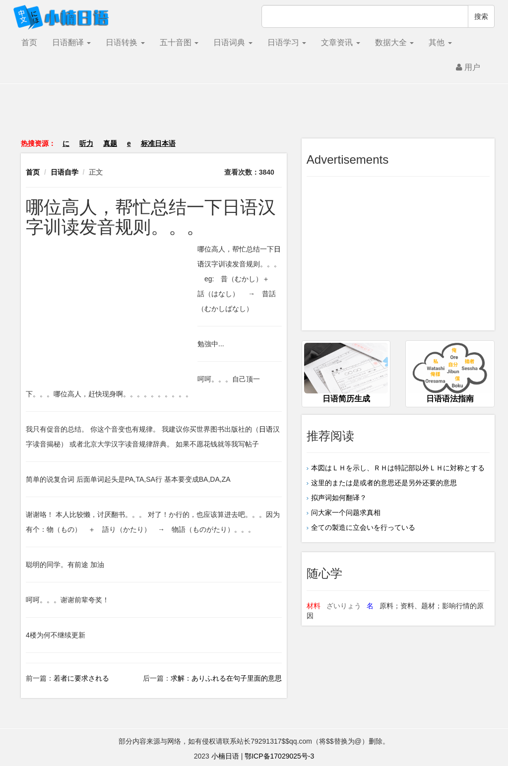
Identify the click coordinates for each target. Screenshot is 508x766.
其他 (440, 42)
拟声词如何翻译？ (339, 498)
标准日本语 (158, 143)
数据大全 (394, 42)
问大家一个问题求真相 (346, 512)
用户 (468, 67)
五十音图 (179, 42)
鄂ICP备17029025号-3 (279, 756)
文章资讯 (340, 42)
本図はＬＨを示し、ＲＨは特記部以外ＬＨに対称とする (398, 468)
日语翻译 (71, 42)
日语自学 (64, 172)
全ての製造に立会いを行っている (363, 527)
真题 (110, 143)
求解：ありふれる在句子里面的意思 (226, 678)
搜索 (481, 16)
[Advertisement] (254, 116)
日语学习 (286, 42)
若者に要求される (81, 678)
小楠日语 (225, 756)
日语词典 (232, 42)
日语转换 (125, 42)
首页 (29, 42)
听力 (86, 143)
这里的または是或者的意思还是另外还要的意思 (384, 483)
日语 (266, 429)
